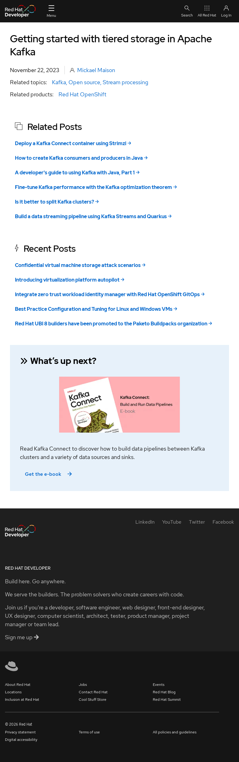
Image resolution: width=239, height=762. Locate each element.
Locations (13, 692)
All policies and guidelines (174, 732)
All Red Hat (207, 11)
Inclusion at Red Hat (22, 699)
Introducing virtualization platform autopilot (67, 280)
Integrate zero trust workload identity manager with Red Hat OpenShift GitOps (107, 294)
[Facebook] (223, 522)
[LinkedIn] (145, 522)
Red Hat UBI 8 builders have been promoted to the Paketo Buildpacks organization (111, 323)
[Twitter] (197, 522)
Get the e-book (49, 474)
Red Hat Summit (167, 699)
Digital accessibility (21, 739)
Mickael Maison (96, 70)
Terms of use (89, 732)
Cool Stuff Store (92, 699)
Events (158, 684)
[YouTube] (171, 522)
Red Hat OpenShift (82, 94)
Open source (84, 82)
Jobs (83, 684)
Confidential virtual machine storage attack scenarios (78, 265)
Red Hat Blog (164, 692)
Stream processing (125, 82)
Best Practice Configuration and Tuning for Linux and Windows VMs (93, 309)
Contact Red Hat (93, 692)
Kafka (59, 82)
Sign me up (22, 637)
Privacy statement (20, 732)
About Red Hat (17, 684)
